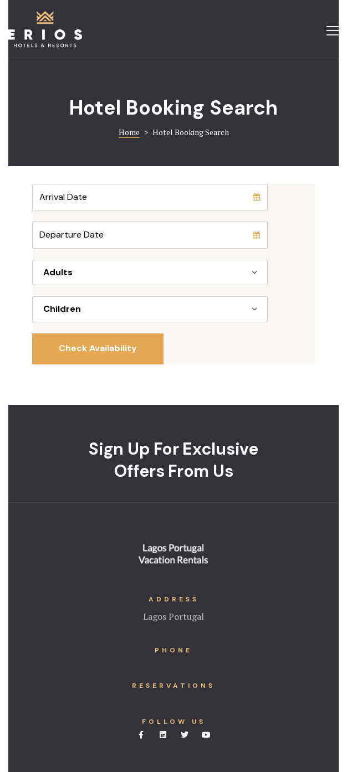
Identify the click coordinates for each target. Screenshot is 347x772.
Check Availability (98, 348)
